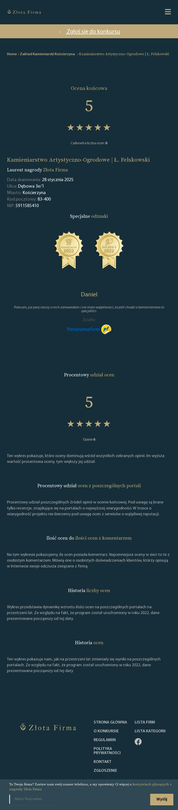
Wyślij (161, 799)
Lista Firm (145, 722)
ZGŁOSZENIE (105, 771)
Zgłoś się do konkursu (89, 32)
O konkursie (106, 731)
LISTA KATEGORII (150, 731)
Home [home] (12, 54)
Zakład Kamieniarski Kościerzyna (47, 54)
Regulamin (105, 740)
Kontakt (102, 762)
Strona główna (110, 722)
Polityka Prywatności (107, 751)
